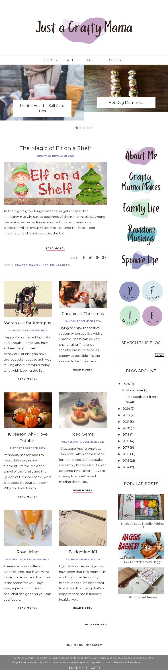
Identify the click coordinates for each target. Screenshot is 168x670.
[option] (42, 92)
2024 (126, 408)
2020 (126, 428)
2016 (125, 454)
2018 (125, 441)
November (134, 390)
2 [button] (80, 127)
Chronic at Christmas (83, 313)
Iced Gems (83, 434)
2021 (125, 421)
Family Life (38, 265)
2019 (125, 434)
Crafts (21, 265)
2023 (126, 415)
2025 (126, 384)
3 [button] (84, 127)
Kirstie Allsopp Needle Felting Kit (142, 525)
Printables (60, 265)
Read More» (55, 248)
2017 (125, 447)
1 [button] (76, 127)
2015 (125, 460)
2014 (125, 467)
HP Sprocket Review (142, 597)
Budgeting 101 (83, 552)
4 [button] (87, 127)
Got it (95, 667)
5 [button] (91, 127)
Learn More (78, 667)
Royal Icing (28, 552)
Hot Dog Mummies (126, 102)
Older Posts (94, 624)
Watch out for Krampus (27, 323)
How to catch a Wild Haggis (142, 562)
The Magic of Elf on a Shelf (55, 148)
